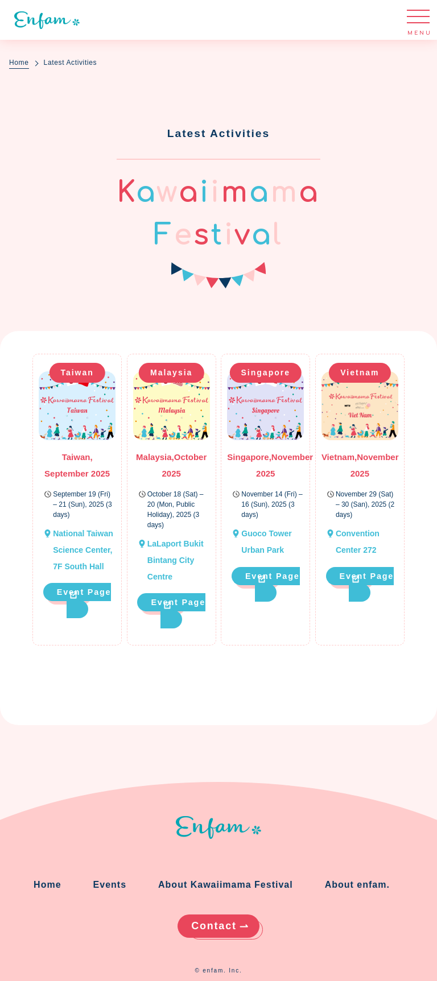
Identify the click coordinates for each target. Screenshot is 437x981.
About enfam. (357, 884)
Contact (214, 926)
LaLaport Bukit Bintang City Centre (175, 560)
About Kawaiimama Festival (225, 884)
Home (19, 63)
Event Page (84, 592)
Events (109, 884)
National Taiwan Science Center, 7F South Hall (83, 550)
